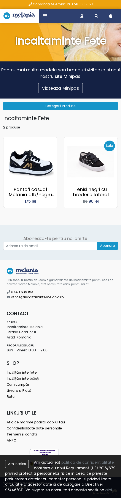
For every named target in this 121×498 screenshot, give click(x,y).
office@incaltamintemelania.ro (35, 297)
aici (108, 490)
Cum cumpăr (18, 384)
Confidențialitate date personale (34, 428)
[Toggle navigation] (45, 15)
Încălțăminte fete (22, 372)
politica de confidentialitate (87, 462)
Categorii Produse (60, 105)
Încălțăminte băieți (23, 378)
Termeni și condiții (22, 434)
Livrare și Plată (19, 390)
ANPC (11, 440)
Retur (11, 396)
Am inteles (17, 463)
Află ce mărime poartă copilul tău (36, 422)
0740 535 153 (20, 292)
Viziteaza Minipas (60, 88)
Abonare (107, 245)
